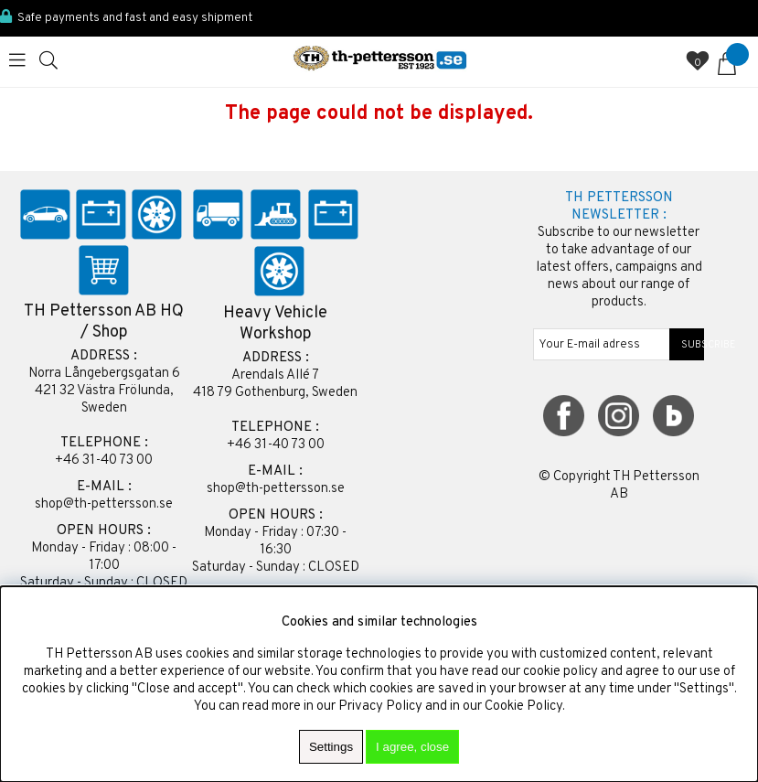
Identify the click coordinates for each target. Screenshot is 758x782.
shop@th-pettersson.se (104, 504)
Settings (331, 747)
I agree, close (412, 747)
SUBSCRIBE (687, 344)
